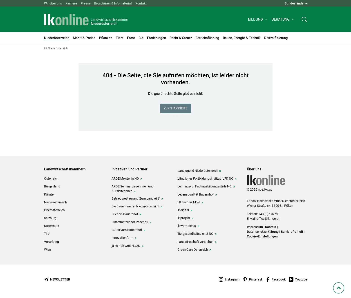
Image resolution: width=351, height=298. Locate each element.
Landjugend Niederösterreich (197, 170)
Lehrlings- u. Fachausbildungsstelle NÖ (204, 186)
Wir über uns (53, 3)
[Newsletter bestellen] (57, 279)
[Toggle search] (304, 19)
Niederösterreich (55, 202)
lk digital (183, 210)
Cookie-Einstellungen (262, 236)
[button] (258, 19)
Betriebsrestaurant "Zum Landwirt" (136, 198)
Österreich (51, 178)
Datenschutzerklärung (263, 231)
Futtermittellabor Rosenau (130, 222)
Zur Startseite (175, 108)
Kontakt (141, 3)
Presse (86, 3)
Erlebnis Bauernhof (125, 214)
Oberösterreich (54, 210)
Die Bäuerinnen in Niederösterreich (135, 206)
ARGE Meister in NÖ (125, 178)
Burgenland (52, 186)
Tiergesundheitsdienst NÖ (195, 233)
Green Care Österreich (192, 249)
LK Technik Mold (188, 202)
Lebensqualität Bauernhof (195, 194)
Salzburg (50, 218)
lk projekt (183, 218)
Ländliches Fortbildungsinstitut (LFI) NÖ (205, 178)
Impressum (255, 227)
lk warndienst (186, 226)
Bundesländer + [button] (296, 3)
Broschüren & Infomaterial (113, 3)
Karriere (71, 3)
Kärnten (49, 194)
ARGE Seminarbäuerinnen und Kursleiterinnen (133, 189)
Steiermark (51, 226)
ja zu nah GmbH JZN (126, 246)
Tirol (47, 233)
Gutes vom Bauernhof (127, 230)
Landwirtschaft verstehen (195, 242)
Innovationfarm (122, 237)
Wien (47, 249)
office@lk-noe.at (268, 218)
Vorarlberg (51, 242)
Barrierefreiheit (292, 231)
